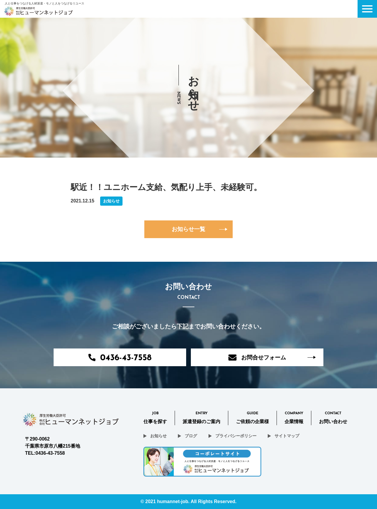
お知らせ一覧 (188, 229)
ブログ (191, 435)
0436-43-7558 (119, 358)
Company (294, 418)
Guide (252, 418)
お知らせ (158, 435)
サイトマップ (287, 435)
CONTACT (333, 418)
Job (155, 418)
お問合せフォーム (257, 357)
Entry (201, 418)
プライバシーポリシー (236, 435)
